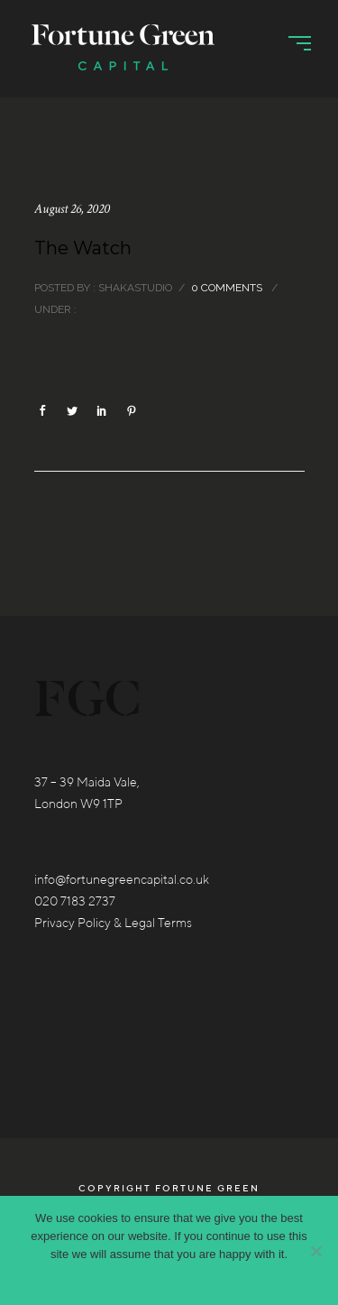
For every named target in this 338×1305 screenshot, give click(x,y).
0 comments (226, 287)
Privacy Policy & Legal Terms (113, 922)
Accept (129, 1277)
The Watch (83, 248)
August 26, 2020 (72, 208)
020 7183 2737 (74, 901)
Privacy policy (191, 1277)
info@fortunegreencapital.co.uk (121, 879)
